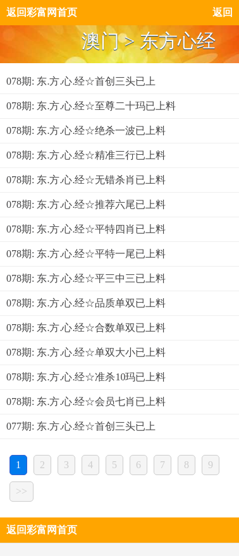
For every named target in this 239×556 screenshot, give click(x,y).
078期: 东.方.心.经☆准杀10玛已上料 (86, 377)
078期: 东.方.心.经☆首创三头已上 (81, 81)
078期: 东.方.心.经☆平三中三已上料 (86, 278)
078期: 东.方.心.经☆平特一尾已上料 (86, 253)
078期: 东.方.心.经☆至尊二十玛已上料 (91, 105)
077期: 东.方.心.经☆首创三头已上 (81, 426)
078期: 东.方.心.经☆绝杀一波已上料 (86, 130)
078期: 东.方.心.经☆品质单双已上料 (86, 303)
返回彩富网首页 (41, 12)
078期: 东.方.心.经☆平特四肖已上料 (86, 229)
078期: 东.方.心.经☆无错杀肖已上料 (86, 179)
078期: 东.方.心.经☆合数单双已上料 (86, 327)
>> (21, 491)
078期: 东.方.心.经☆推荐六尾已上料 (86, 204)
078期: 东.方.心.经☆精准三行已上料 (86, 155)
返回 (222, 12)
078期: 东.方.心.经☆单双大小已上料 (86, 352)
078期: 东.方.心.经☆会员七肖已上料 (86, 401)
